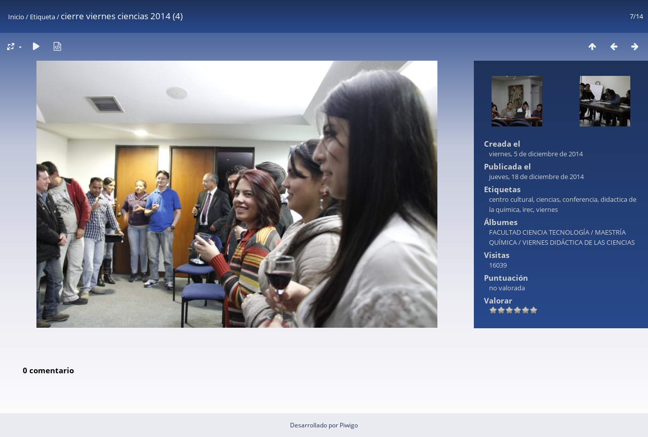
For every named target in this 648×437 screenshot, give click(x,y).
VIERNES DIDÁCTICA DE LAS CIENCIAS (578, 242)
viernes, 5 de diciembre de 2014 (536, 153)
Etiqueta (42, 16)
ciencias (547, 199)
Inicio (16, 16)
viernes (547, 209)
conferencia (579, 199)
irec (527, 209)
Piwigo (349, 425)
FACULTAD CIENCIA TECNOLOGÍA (539, 232)
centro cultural (511, 199)
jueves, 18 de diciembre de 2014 (536, 176)
